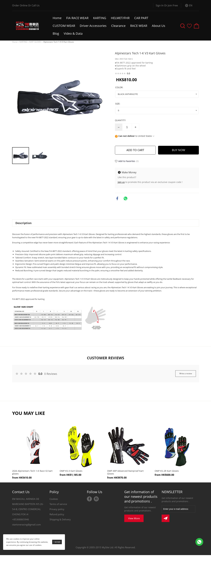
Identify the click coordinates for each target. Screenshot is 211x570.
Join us (121, 182)
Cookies (54, 498)
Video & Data (73, 33)
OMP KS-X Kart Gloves (71, 471)
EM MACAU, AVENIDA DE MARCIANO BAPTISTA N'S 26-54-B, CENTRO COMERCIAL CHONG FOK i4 (28, 506)
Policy (54, 491)
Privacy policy (57, 509)
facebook (117, 198)
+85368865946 (20, 519)
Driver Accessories (93, 26)
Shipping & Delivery (60, 519)
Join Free (173, 5)
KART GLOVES (35, 42)
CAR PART (141, 18)
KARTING (99, 18)
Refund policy (57, 514)
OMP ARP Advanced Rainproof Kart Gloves (125, 472)
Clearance (118, 26)
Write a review (185, 373)
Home (57, 18)
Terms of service (58, 504)
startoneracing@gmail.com (26, 524)
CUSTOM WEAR (64, 26)
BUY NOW (178, 150)
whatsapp (125, 198)
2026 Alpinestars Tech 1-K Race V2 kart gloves (32, 472)
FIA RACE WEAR (77, 18)
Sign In (160, 5)
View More (134, 518)
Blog (56, 33)
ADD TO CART (135, 150)
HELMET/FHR (120, 18)
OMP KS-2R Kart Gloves (167, 471)
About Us (158, 26)
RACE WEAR (138, 26)
